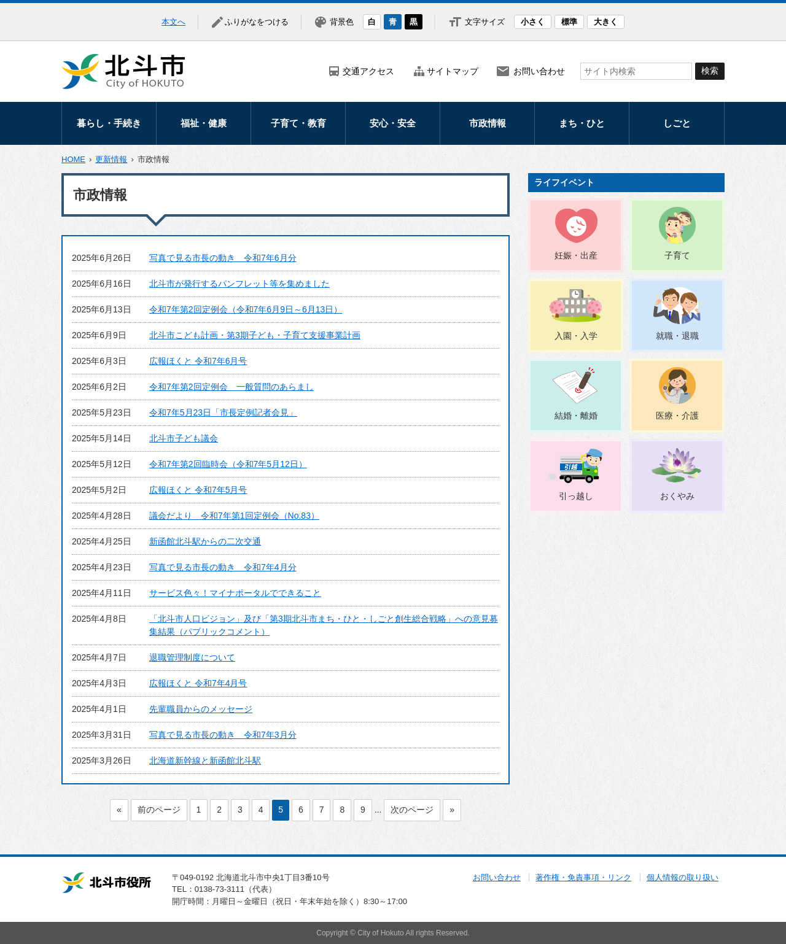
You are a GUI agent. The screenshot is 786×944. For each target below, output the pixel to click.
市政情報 (487, 123)
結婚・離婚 (575, 415)
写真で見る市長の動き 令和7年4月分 (223, 567)
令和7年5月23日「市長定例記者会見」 (223, 412)
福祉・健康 (204, 123)
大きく (606, 21)
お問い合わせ (539, 71)
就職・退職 (677, 336)
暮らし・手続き (109, 123)
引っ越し (576, 496)
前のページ (159, 809)
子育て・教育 (298, 123)
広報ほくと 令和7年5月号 (198, 490)
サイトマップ (452, 71)
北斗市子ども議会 (183, 438)
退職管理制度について (192, 657)
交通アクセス (368, 71)
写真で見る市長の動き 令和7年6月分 (223, 258)
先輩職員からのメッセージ (200, 709)
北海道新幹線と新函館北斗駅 (205, 760)
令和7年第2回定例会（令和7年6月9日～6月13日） (245, 309)
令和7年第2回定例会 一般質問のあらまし (231, 387)
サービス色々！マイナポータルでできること (235, 593)
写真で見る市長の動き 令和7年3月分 (223, 735)
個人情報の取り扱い (682, 877)
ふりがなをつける (257, 21)
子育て (677, 255)
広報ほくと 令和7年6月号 (198, 361)
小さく (533, 21)
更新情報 (111, 159)
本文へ (173, 21)
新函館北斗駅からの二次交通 (205, 541)
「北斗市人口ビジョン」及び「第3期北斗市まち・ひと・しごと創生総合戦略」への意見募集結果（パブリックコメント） (323, 625)
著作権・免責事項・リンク (583, 877)
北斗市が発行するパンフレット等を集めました (239, 283)
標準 (569, 21)
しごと (677, 123)
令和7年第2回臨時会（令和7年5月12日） (228, 464)
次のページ (412, 809)
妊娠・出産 (575, 255)
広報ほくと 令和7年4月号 (198, 683)
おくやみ (677, 496)
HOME (73, 159)
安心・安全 (393, 123)
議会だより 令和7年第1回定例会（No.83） (234, 515)
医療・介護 (677, 415)
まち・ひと (582, 123)
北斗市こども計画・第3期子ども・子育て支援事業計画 (254, 335)
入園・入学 (575, 336)
